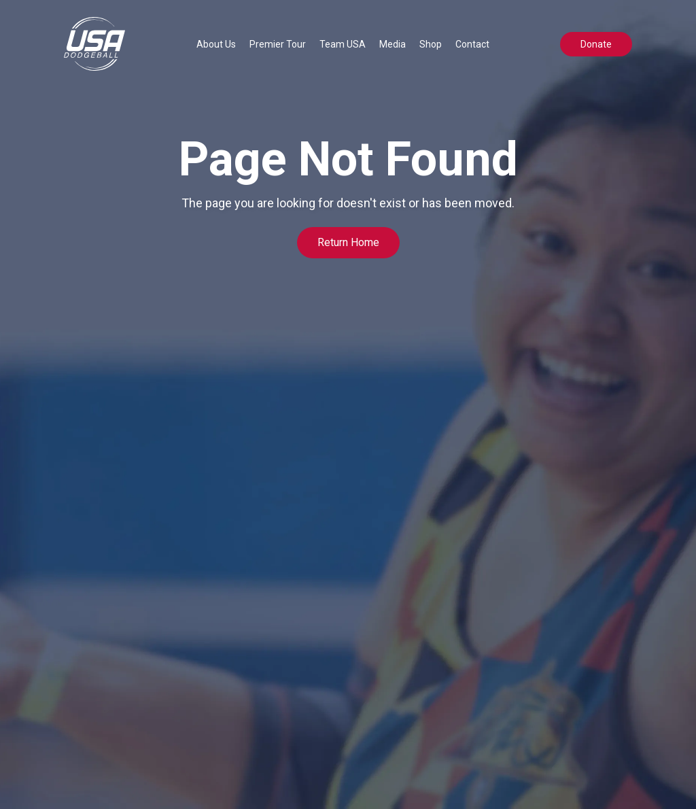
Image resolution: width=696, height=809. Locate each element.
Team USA (342, 44)
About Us (216, 44)
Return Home (348, 242)
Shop (430, 44)
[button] (216, 44)
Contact (472, 44)
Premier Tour (277, 44)
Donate (596, 44)
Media (392, 44)
